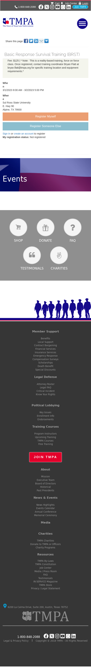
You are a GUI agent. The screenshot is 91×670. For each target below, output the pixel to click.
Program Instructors (45, 434)
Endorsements (45, 419)
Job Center (69, 3)
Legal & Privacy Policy (16, 641)
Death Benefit (45, 366)
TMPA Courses (45, 441)
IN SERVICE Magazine (45, 581)
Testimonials (31, 268)
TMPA (30, 22)
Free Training (45, 444)
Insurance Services (45, 352)
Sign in (6, 133)
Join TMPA (80, 6)
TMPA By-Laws (45, 561)
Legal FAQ (45, 387)
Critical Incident (46, 391)
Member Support (45, 331)
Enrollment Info (45, 416)
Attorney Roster (45, 384)
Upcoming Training (45, 437)
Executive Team (45, 480)
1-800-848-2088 (27, 6)
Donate (45, 240)
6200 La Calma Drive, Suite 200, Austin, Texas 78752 (35, 607)
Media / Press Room (45, 571)
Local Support (45, 342)
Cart (55, 3)
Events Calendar (45, 508)
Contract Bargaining (45, 345)
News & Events (46, 497)
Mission (45, 476)
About (45, 469)
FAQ (73, 240)
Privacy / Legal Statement (45, 588)
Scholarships (45, 362)
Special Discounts (45, 370)
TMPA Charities (45, 541)
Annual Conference (45, 512)
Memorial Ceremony (45, 515)
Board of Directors (45, 483)
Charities (59, 268)
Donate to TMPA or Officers (45, 544)
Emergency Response (45, 356)
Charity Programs (45, 547)
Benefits (45, 338)
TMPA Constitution (45, 564)
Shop (18, 240)
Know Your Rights (45, 394)
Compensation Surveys (45, 359)
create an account (23, 133)
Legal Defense (45, 377)
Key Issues (45, 412)
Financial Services (45, 349)
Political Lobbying (45, 405)
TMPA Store (45, 585)
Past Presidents (45, 490)
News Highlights (45, 505)
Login (85, 3)
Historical (45, 487)
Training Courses (45, 426)
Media (45, 522)
